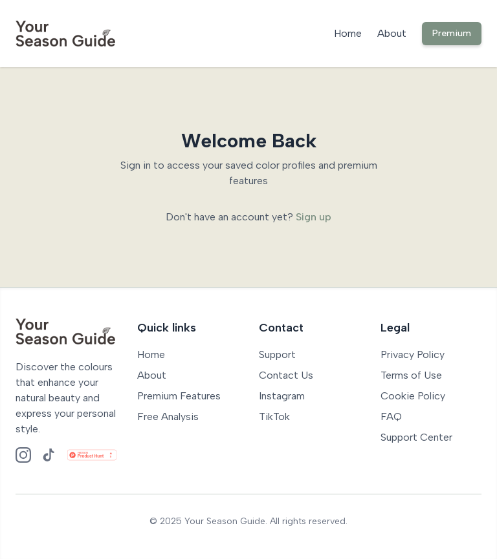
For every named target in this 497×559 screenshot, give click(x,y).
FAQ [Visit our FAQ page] (391, 416)
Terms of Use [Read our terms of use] (411, 375)
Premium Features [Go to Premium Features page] (179, 396)
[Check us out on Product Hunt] (91, 455)
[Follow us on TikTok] (49, 455)
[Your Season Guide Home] (65, 34)
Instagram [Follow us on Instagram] (282, 396)
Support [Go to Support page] (277, 354)
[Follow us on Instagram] (23, 455)
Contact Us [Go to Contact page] (286, 375)
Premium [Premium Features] (451, 33)
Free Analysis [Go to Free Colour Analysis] (168, 416)
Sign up (313, 217)
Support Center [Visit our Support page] (416, 437)
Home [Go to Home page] (151, 354)
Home (348, 33)
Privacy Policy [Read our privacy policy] (413, 354)
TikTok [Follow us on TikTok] (274, 416)
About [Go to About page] (151, 375)
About (391, 33)
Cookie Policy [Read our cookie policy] (413, 396)
